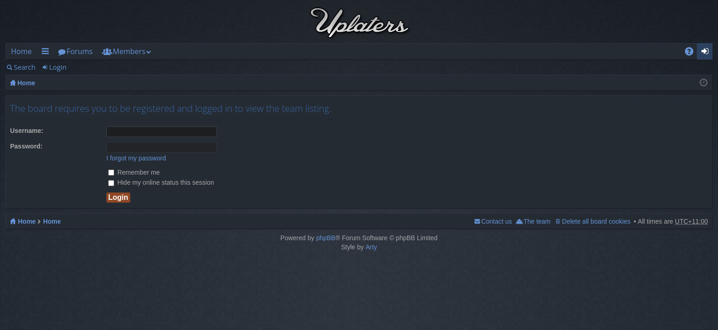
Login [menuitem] (707, 53)
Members (129, 51)
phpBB (325, 238)
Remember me (134, 172)
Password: (26, 146)
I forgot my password (136, 158)
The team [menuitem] (537, 221)
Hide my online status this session (161, 182)
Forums (79, 51)
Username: (26, 130)
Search (25, 67)
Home (21, 51)
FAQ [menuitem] (692, 53)
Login (57, 67)
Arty (371, 247)
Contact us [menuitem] (496, 221)
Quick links (47, 53)
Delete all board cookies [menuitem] (596, 221)
